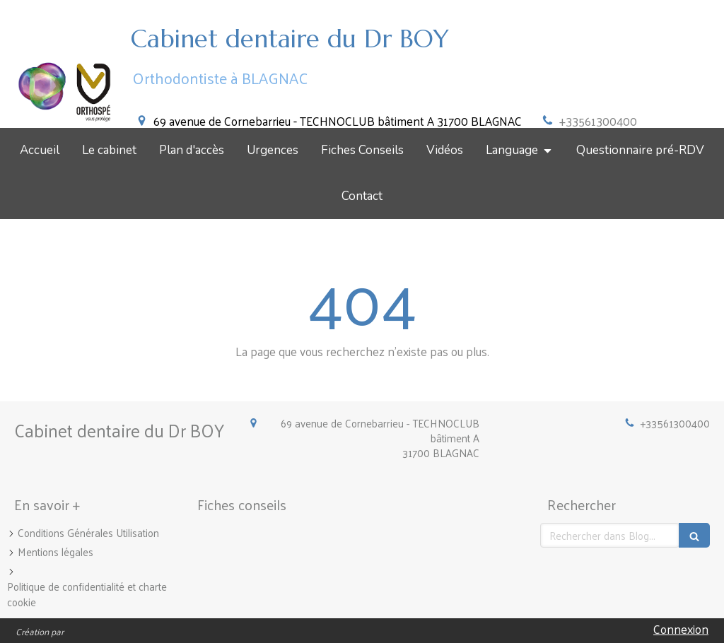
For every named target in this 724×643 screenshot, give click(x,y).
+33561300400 (598, 120)
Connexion (680, 628)
